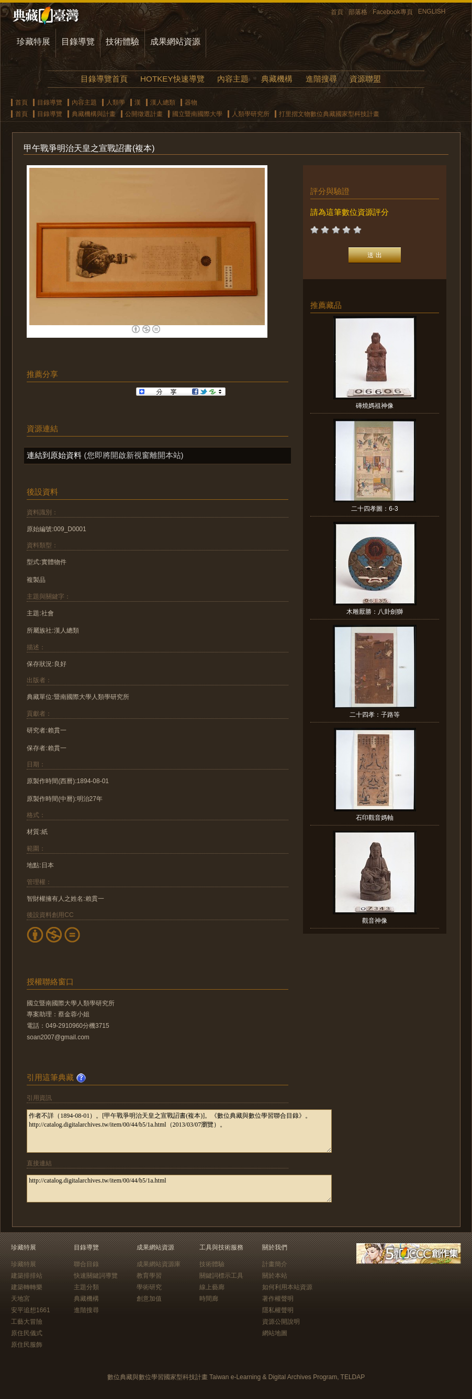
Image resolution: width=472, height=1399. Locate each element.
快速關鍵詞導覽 (96, 1275)
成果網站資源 (175, 41)
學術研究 (149, 1287)
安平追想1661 (30, 1310)
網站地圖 (274, 1333)
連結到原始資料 (54, 455)
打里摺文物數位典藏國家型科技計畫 (329, 114)
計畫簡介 (274, 1264)
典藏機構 (277, 78)
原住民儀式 (26, 1333)
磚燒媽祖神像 (375, 405)
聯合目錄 (86, 1264)
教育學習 (149, 1275)
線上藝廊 (211, 1287)
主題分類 (86, 1287)
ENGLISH (432, 11)
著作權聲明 (278, 1298)
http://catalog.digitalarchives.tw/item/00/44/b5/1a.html (179, 1188)
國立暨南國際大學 (197, 114)
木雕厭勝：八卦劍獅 (374, 611)
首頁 (337, 12)
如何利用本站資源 (287, 1287)
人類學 (115, 102)
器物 (191, 102)
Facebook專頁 (393, 12)
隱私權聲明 (278, 1310)
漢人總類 (162, 102)
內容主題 (233, 78)
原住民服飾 (26, 1344)
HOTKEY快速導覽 (172, 78)
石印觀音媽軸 (375, 817)
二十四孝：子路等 (375, 714)
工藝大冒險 (26, 1321)
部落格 (358, 12)
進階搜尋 (321, 78)
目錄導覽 (78, 41)
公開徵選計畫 (144, 114)
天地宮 (20, 1298)
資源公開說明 (281, 1321)
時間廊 (208, 1298)
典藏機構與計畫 (94, 114)
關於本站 (274, 1275)
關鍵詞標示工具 (221, 1275)
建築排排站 (26, 1275)
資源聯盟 (365, 78)
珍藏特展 (33, 41)
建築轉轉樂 (26, 1287)
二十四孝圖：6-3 (374, 508)
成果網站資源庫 (159, 1264)
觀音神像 (374, 920)
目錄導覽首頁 (104, 78)
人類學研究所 (250, 114)
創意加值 (149, 1298)
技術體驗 (122, 41)
